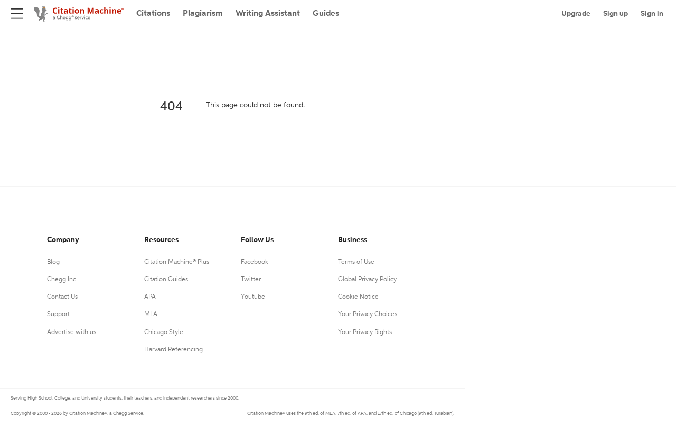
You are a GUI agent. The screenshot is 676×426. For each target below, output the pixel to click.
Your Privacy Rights (365, 332)
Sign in (652, 13)
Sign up (615, 13)
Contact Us (62, 297)
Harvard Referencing (173, 350)
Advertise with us (71, 332)
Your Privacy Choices (367, 314)
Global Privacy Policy (367, 279)
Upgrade (575, 13)
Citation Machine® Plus (176, 262)
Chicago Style (163, 332)
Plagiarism (203, 14)
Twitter (251, 279)
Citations (153, 14)
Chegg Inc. (62, 279)
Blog (53, 262)
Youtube (253, 297)
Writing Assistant (268, 14)
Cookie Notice (358, 297)
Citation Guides (166, 279)
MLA (150, 314)
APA (150, 297)
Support (58, 314)
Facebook (254, 262)
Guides (326, 14)
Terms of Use (356, 262)
